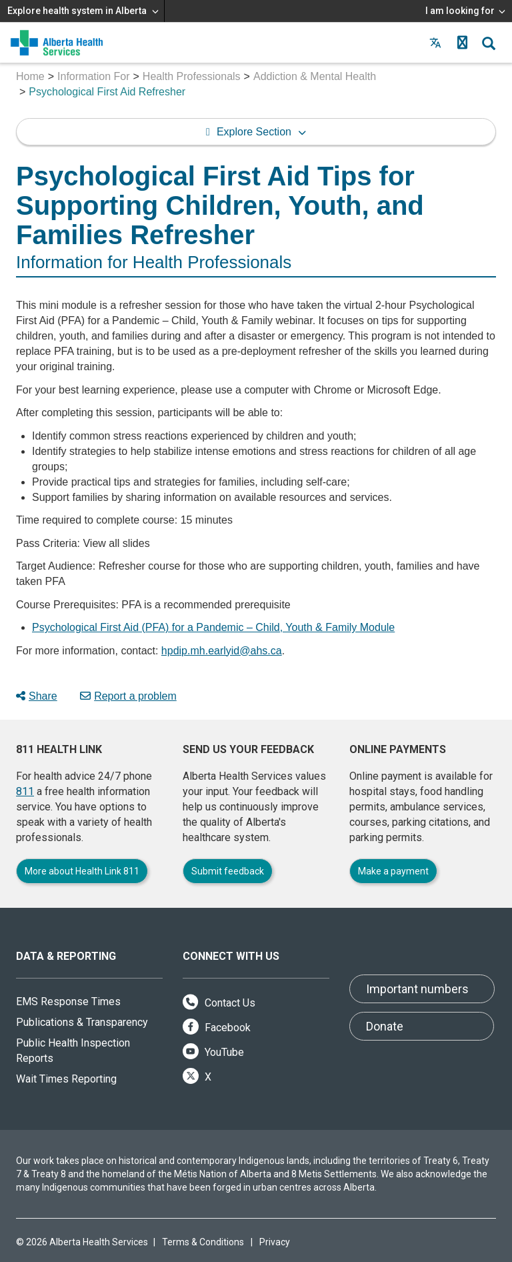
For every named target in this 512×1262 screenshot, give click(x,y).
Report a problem (128, 696)
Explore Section (254, 131)
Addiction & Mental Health (314, 76)
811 (25, 791)
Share (36, 696)
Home (30, 76)
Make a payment (393, 871)
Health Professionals (192, 76)
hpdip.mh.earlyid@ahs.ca (221, 650)
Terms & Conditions (203, 1242)
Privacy (274, 1242)
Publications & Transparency (82, 1022)
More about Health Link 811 (82, 871)
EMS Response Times (68, 1001)
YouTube (213, 1052)
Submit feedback (227, 871)
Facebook (217, 1027)
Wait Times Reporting (66, 1079)
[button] (462, 42)
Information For (93, 76)
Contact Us (219, 1003)
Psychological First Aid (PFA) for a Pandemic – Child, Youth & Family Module (213, 627)
